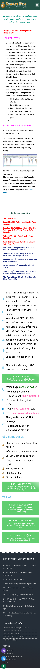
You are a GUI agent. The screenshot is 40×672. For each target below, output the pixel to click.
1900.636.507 (26, 387)
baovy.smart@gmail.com (26, 413)
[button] (37, 5)
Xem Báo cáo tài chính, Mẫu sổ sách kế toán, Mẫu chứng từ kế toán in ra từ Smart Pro (19, 230)
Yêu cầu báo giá (9, 218)
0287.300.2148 (30, 396)
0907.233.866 (21, 408)
